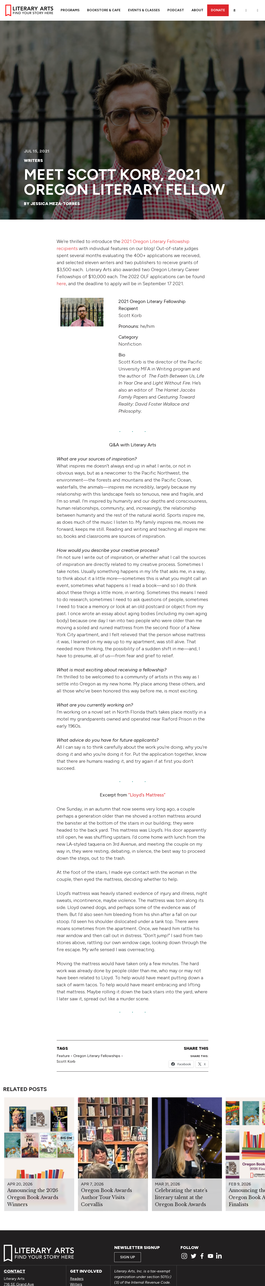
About (197, 10)
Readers (77, 1278)
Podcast (175, 10)
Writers (33, 160)
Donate (218, 10)
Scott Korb (66, 1061)
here (61, 283)
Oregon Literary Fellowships (96, 1056)
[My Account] (246, 10)
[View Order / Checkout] (258, 10)
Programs (70, 10)
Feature (63, 1056)
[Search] (234, 10)
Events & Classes (144, 10)
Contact (14, 1271)
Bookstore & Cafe (104, 10)
